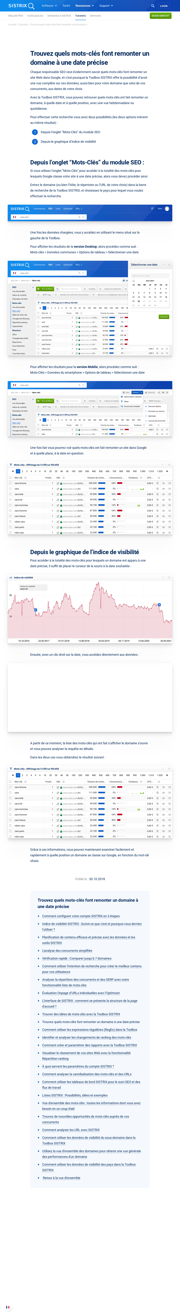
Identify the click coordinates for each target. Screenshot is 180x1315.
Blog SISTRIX (15, 15)
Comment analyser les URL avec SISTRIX (71, 1130)
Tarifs (66, 5)
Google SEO (61, 1271)
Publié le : (81, 879)
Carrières (26, 1271)
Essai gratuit (160, 15)
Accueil (12, 24)
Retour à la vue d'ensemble (61, 1178)
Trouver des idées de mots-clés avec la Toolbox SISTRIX (81, 1014)
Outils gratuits (35, 15)
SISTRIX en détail (24, 1265)
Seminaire (95, 15)
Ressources (85, 5)
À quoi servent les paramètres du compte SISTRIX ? (78, 1066)
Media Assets (108, 1299)
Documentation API (147, 1281)
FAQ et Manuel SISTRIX (149, 1267)
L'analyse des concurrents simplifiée (67, 950)
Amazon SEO (62, 1276)
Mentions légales (23, 1294)
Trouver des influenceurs (69, 1282)
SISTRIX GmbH (23, 1259)
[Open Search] (153, 5)
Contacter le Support (147, 1286)
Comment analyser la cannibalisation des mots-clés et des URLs (86, 1074)
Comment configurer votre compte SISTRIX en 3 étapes (81, 916)
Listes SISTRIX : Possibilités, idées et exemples (75, 1095)
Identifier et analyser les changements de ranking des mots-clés (86, 1037)
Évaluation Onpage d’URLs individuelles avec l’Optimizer (81, 993)
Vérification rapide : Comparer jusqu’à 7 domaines (76, 958)
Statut (138, 1292)
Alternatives (101, 1293)
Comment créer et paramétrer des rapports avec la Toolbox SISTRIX (89, 1045)
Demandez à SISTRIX (59, 15)
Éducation (25, 1276)
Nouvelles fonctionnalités (150, 1275)
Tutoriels (80, 15)
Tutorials (23, 24)
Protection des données (27, 1284)
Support (106, 5)
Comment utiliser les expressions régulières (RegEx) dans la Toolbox (89, 1030)
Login (164, 6)
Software (49, 5)
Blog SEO (100, 1276)
